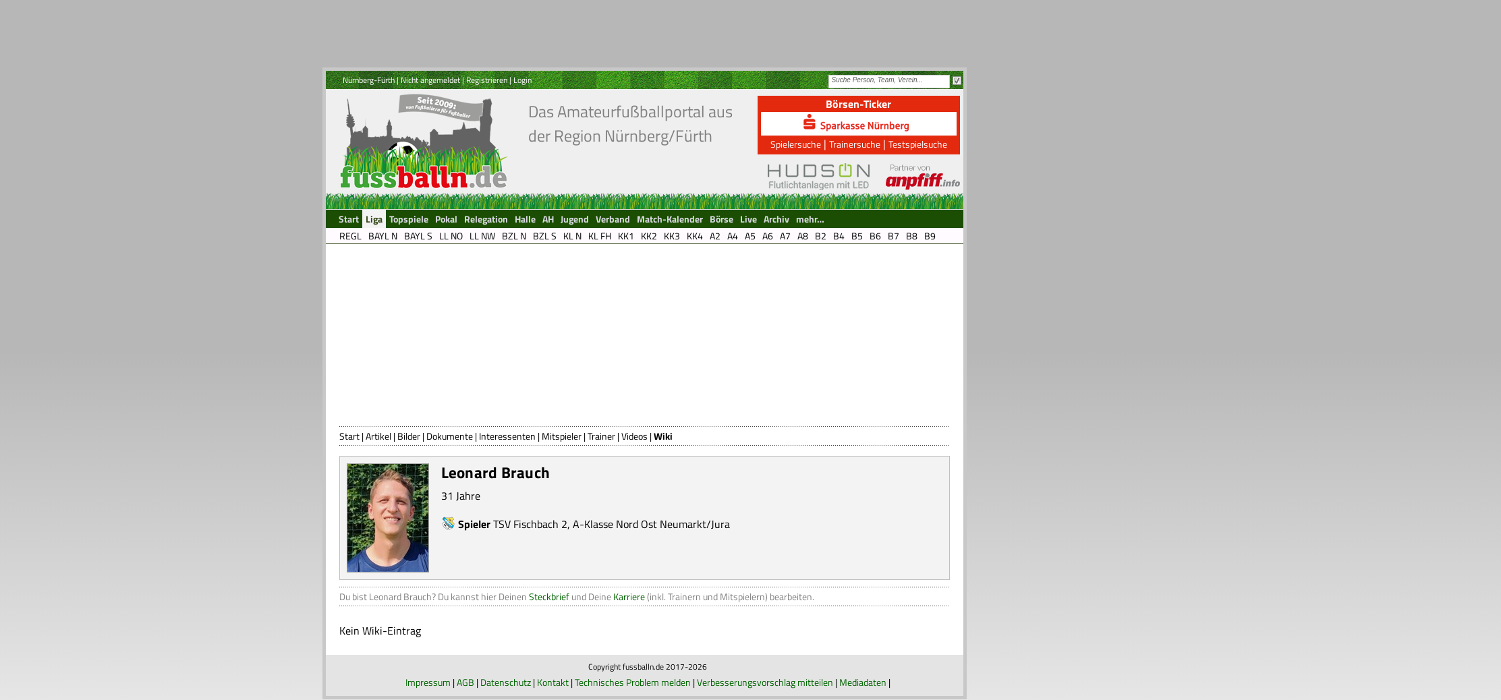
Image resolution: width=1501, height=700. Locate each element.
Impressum (428, 682)
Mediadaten (862, 682)
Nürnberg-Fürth (369, 80)
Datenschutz (505, 682)
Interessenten (507, 436)
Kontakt (553, 682)
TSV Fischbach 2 (530, 524)
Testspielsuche (917, 144)
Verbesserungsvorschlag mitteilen (765, 682)
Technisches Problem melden (633, 682)
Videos (634, 436)
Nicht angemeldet (430, 80)
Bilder (408, 436)
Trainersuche (854, 144)
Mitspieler (562, 436)
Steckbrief (549, 596)
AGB (465, 682)
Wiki (663, 436)
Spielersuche (795, 144)
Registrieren (486, 80)
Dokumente (449, 436)
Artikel (378, 436)
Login (522, 80)
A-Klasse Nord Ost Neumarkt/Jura (651, 524)
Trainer (601, 436)
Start (349, 436)
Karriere (629, 596)
